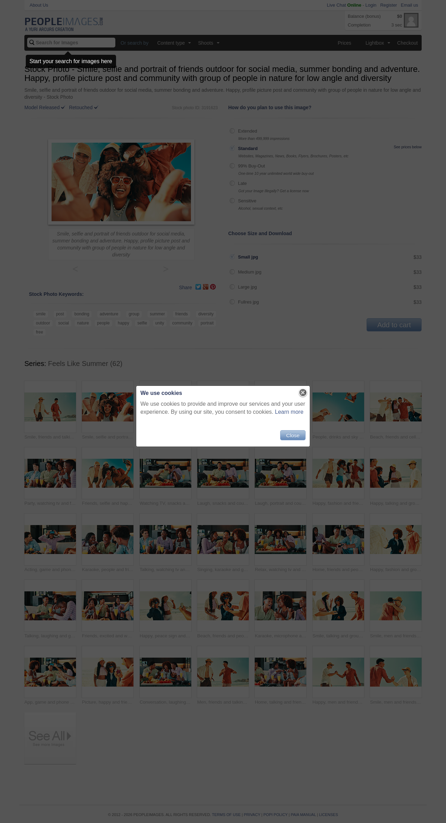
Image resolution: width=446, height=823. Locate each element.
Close (292, 435)
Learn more (289, 412)
